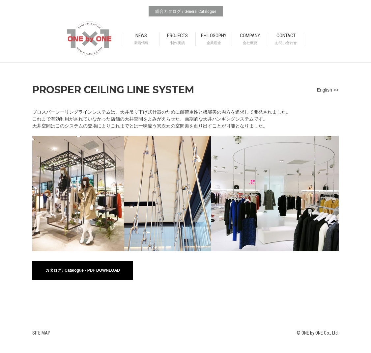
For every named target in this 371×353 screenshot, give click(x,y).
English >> (328, 90)
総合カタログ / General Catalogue (185, 11)
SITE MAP (41, 333)
